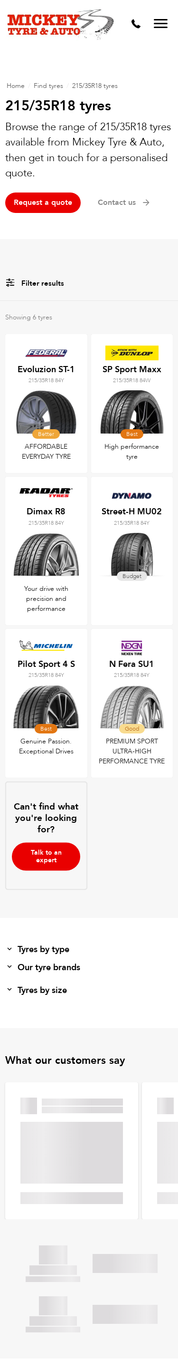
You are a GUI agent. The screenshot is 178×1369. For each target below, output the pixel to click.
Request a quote (43, 202)
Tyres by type (37, 949)
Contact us (124, 202)
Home (16, 85)
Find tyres (48, 85)
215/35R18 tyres (95, 85)
